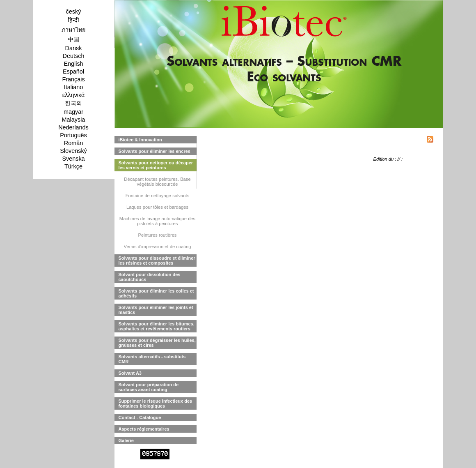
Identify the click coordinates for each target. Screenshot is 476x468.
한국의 (73, 103)
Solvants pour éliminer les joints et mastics (156, 310)
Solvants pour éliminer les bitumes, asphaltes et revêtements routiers (157, 326)
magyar (73, 111)
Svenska (73, 158)
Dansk (73, 48)
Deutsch (74, 56)
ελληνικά (73, 95)
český (73, 11)
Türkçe (73, 166)
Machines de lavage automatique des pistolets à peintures (157, 221)
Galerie (126, 440)
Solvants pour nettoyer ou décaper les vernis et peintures (156, 165)
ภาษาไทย (73, 30)
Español (73, 71)
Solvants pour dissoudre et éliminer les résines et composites (157, 260)
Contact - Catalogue (140, 417)
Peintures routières (157, 235)
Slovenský (73, 151)
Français (73, 79)
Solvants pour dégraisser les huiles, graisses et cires (157, 343)
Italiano (73, 87)
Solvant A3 (130, 373)
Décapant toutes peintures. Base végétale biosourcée (157, 182)
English (73, 63)
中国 (73, 39)
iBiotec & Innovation (140, 139)
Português (73, 135)
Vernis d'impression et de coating (157, 246)
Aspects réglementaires (144, 429)
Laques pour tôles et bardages (157, 207)
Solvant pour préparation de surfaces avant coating (149, 387)
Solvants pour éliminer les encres (154, 151)
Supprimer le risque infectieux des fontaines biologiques (155, 403)
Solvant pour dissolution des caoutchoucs (150, 277)
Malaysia (73, 119)
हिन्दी (73, 20)
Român (73, 143)
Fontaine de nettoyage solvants (158, 195)
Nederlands (73, 127)
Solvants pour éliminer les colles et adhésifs (156, 293)
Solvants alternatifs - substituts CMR (152, 359)
